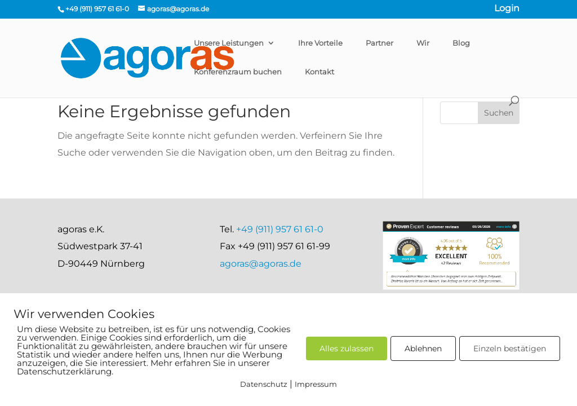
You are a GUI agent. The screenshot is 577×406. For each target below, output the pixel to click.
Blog (461, 42)
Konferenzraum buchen (238, 71)
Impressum (316, 384)
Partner (379, 42)
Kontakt (319, 71)
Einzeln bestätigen (509, 348)
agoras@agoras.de (260, 263)
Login (507, 9)
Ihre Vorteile (320, 42)
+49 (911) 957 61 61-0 (279, 229)
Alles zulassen (346, 348)
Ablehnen (423, 348)
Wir (422, 42)
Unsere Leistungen (229, 42)
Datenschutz (263, 384)
